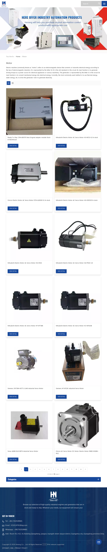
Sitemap (5, 548)
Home (18, 56)
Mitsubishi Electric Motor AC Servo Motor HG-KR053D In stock (76, 200)
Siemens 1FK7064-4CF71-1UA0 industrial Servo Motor (25, 388)
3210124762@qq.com (19, 525)
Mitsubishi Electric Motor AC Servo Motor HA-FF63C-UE (74, 263)
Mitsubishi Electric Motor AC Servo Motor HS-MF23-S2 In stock (77, 137)
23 (76, 469)
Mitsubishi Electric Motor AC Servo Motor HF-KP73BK (25, 326)
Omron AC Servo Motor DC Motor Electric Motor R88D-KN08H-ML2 (77, 452)
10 (67, 469)
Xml (12, 548)
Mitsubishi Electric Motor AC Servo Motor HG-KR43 (25, 263)
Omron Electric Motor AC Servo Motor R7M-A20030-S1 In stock (29, 200)
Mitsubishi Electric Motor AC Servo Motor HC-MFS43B (74, 326)
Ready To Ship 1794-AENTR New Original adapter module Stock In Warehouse (29, 138)
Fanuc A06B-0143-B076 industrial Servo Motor (23, 451)
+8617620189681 (20, 529)
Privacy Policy (21, 548)
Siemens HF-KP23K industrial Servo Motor (70, 388)
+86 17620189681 (15, 521)
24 (80, 469)
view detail (13, 145)
